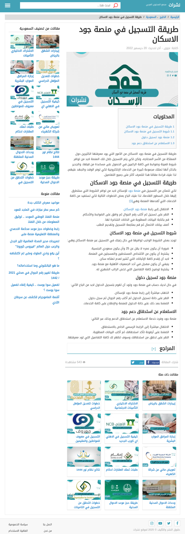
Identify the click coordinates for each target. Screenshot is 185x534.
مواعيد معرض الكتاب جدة (43, 202)
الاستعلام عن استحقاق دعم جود (153, 143)
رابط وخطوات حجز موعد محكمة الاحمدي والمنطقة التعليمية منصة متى (34, 231)
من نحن (48, 531)
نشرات (174, 5)
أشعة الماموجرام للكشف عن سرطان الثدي (36, 300)
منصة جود (134, 191)
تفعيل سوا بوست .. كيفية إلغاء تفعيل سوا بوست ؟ (35, 287)
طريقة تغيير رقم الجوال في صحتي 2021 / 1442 (34, 275)
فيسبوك (152, 362)
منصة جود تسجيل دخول (157, 137)
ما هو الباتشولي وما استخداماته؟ (38, 265)
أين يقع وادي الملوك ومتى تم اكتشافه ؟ (34, 256)
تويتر (137, 362)
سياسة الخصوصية (18, 524)
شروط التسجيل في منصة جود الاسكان (149, 131)
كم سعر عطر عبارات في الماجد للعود (36, 210)
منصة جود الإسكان (135, 209)
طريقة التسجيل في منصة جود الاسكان (150, 126)
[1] (131, 201)
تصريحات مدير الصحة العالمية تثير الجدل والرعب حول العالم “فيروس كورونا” (34, 244)
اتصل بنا (47, 524)
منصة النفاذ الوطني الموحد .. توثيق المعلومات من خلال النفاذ (36, 219)
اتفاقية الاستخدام (18, 531)
